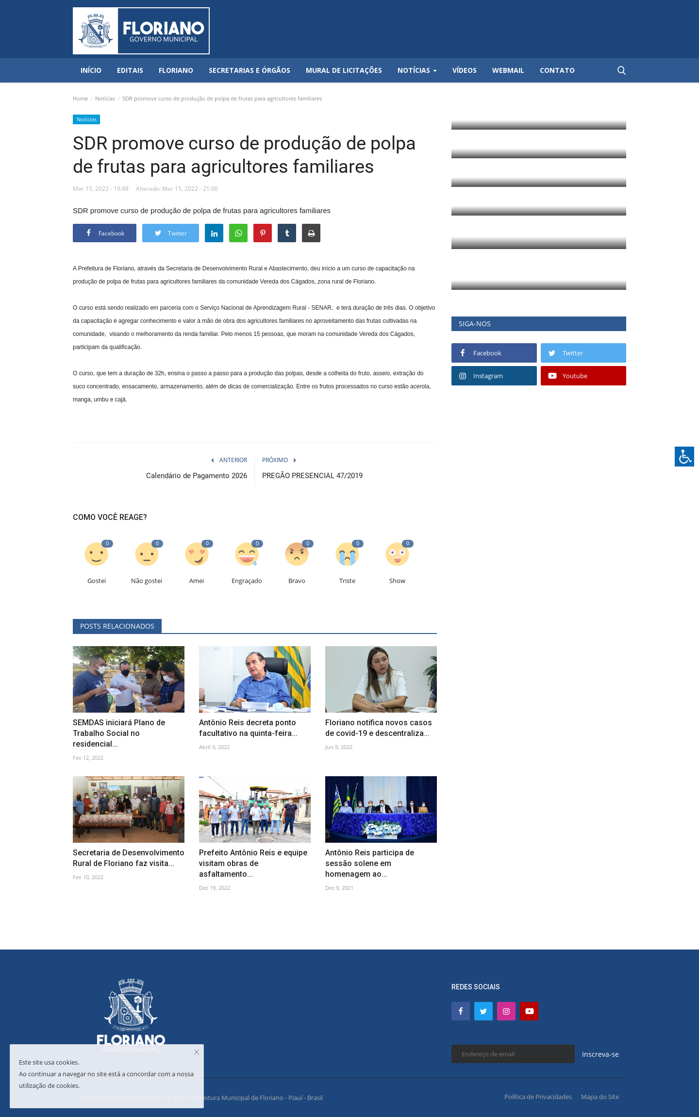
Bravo (296, 581)
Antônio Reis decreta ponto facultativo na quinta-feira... (248, 728)
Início (91, 70)
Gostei (96, 581)
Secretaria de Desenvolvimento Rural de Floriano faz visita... (128, 858)
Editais (130, 70)
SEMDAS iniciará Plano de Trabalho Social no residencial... (119, 733)
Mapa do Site (600, 1096)
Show (397, 581)
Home (80, 98)
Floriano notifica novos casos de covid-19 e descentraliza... (378, 728)
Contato (557, 70)
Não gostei (146, 581)
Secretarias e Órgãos (249, 70)
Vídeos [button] (464, 70)
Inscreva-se (600, 1054)
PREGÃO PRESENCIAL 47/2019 (312, 475)
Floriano (176, 70)
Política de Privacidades (538, 1096)
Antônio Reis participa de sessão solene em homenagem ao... (369, 863)
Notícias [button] (417, 70)
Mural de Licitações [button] (344, 70)
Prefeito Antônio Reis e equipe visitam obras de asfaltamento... (253, 863)
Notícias (105, 98)
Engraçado (247, 581)
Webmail (508, 70)
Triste (347, 581)
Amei (196, 581)
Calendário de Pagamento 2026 (196, 475)
